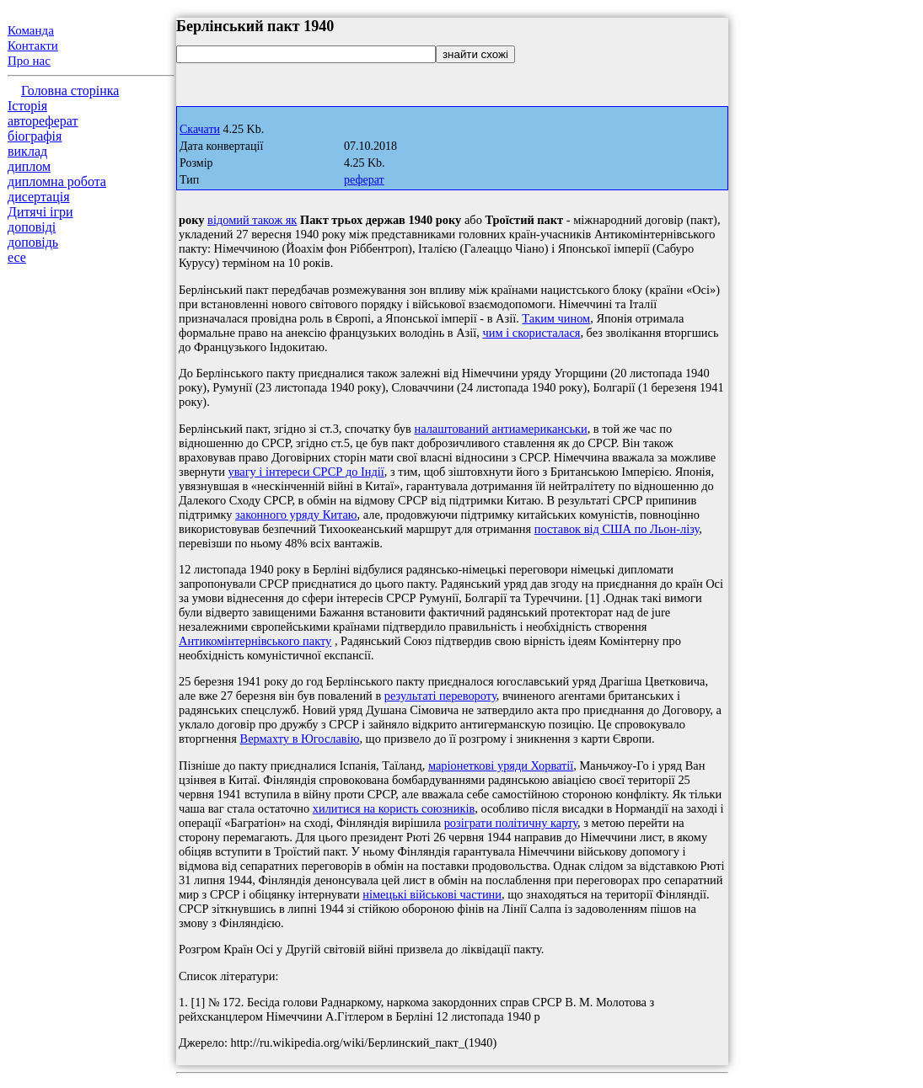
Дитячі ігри (40, 212)
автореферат (43, 121)
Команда (31, 30)
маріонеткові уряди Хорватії (500, 765)
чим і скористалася (532, 332)
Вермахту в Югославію (300, 738)
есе (17, 257)
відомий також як (252, 220)
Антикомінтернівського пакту (255, 641)
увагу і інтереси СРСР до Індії (306, 471)
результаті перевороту (440, 695)
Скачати (200, 129)
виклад (27, 151)
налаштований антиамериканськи (500, 428)
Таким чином (556, 318)
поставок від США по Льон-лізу (617, 529)
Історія (27, 106)
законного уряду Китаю (296, 514)
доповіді (32, 227)
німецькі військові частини (432, 894)
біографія (35, 136)
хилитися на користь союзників (394, 808)
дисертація (39, 196)
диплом (29, 166)
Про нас (29, 60)
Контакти (33, 45)
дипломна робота (57, 181)
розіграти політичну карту (510, 822)
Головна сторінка (70, 90)
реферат (364, 179)
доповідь (33, 242)
